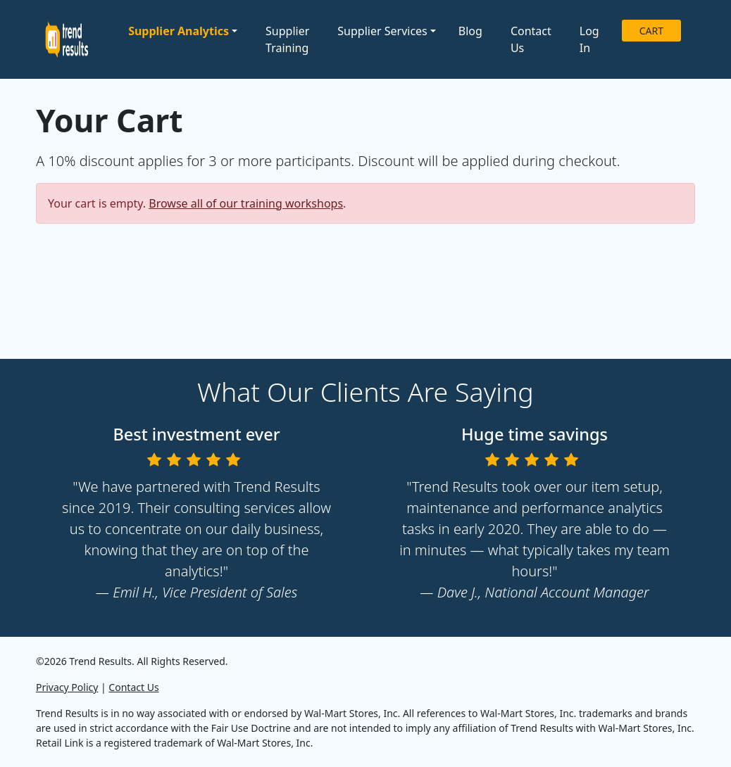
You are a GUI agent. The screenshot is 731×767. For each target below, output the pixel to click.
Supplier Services (382, 31)
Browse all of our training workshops (246, 203)
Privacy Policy (67, 687)
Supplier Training (287, 39)
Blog (470, 31)
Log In (589, 39)
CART (651, 30)
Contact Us (531, 39)
